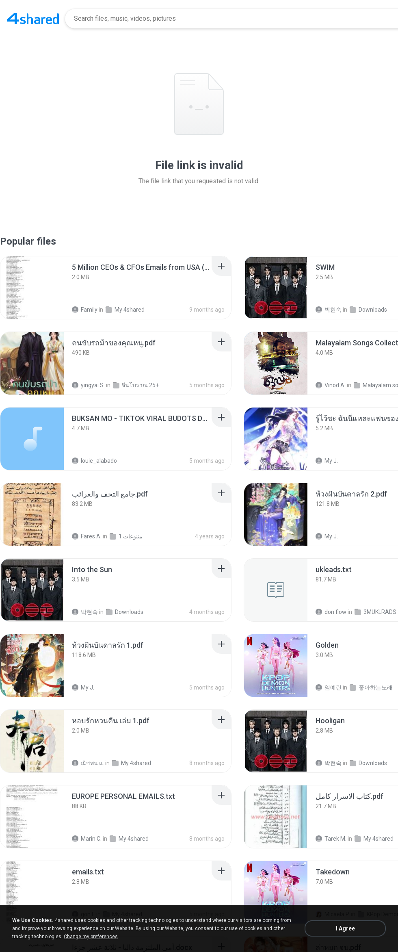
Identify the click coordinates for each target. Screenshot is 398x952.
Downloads (368, 309)
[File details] (32, 287)
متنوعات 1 (126, 536)
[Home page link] (33, 18)
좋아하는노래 (371, 687)
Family (84, 309)
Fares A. (87, 536)
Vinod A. (331, 385)
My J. (327, 461)
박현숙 (329, 309)
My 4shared (125, 309)
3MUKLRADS (375, 612)
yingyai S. (88, 385)
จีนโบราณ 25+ (136, 385)
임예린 (329, 687)
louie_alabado (94, 461)
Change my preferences (91, 936)
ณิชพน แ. (88, 763)
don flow (331, 612)
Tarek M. (331, 838)
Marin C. (87, 838)
